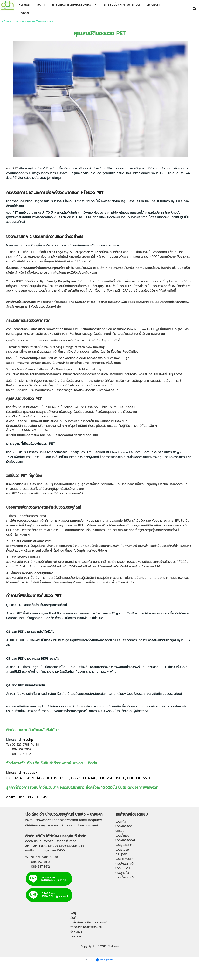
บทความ (19, 21)
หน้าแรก (6, 21)
